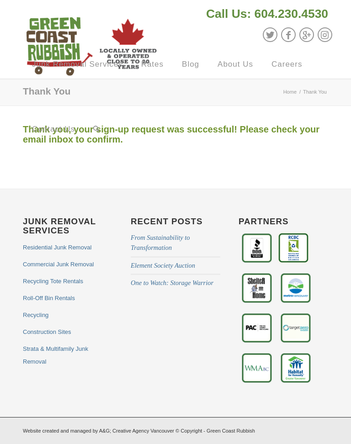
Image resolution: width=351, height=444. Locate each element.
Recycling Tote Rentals (53, 281)
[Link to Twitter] (270, 34)
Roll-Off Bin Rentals (49, 298)
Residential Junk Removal (57, 247)
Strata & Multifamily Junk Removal (55, 355)
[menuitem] (265, 14)
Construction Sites (47, 331)
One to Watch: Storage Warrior (172, 282)
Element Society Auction (163, 265)
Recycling (35, 315)
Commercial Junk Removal (58, 264)
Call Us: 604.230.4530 (267, 14)
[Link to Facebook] (288, 34)
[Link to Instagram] (325, 34)
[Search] (96, 129)
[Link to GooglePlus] (306, 34)
